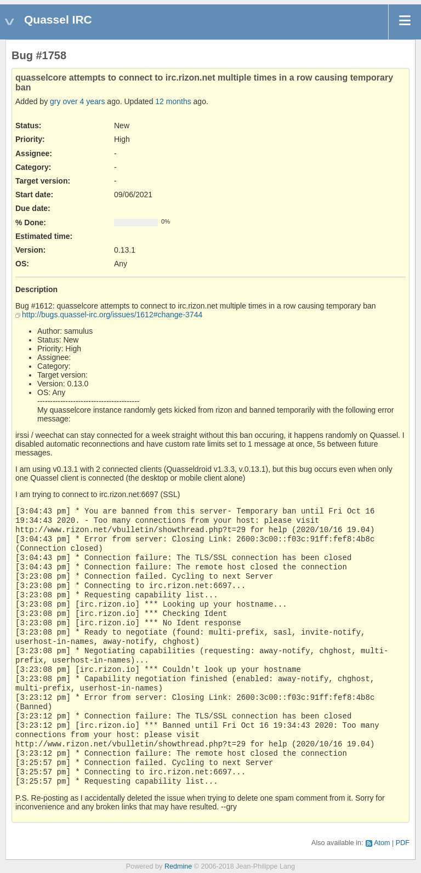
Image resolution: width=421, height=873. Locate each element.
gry (55, 101)
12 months (173, 101)
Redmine (178, 866)
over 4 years (83, 101)
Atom (382, 843)
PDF (402, 843)
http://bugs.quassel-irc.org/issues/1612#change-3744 (112, 314)
